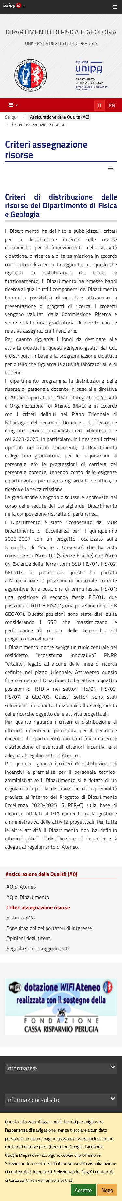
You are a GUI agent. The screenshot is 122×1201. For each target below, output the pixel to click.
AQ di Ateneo (21, 887)
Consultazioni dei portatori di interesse (49, 928)
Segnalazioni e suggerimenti (38, 948)
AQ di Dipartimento (28, 897)
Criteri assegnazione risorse (38, 907)
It (100, 105)
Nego (107, 1190)
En (112, 105)
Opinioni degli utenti (29, 938)
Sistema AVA (21, 917)
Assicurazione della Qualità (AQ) (41, 874)
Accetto (83, 1190)
